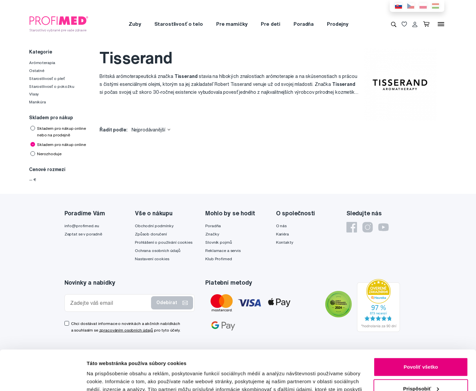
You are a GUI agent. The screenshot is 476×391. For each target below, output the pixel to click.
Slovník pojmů (218, 242)
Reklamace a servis (222, 250)
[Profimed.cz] (59, 23)
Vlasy (34, 94)
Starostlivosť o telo (178, 23)
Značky (212, 234)
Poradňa (304, 23)
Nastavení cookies (152, 259)
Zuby (135, 23)
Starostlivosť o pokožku (51, 86)
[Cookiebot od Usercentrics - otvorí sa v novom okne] (43, 378)
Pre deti (270, 23)
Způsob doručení (151, 234)
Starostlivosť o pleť (47, 78)
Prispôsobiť (421, 351)
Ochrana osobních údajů (157, 250)
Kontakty (284, 242)
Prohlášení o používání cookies (163, 242)
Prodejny (337, 23)
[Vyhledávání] (394, 24)
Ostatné (36, 70)
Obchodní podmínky (154, 226)
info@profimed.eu (81, 226)
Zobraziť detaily (105, 378)
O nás (281, 226)
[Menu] (441, 24)
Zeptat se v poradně (83, 234)
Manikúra (37, 102)
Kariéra (282, 234)
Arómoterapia (42, 62)
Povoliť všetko (421, 329)
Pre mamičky (232, 23)
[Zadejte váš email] (109, 303)
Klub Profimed (218, 259)
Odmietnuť (420, 372)
